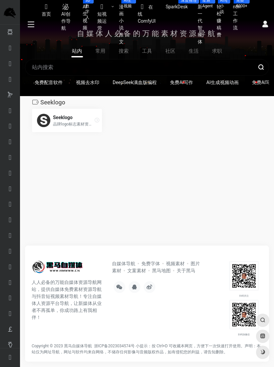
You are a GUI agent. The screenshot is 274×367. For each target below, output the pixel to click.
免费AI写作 (181, 82)
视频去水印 (87, 82)
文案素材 (136, 270)
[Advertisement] (132, 191)
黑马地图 (161, 270)
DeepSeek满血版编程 (135, 82)
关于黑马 (186, 270)
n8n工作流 (239, 15)
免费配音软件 (49, 82)
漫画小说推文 (126, 22)
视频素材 (175, 263)
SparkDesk (179, 4)
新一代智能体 (204, 22)
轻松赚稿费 (222, 18)
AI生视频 (87, 15)
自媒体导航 (123, 263)
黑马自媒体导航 (78, 346)
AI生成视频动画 (222, 82)
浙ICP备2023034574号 (114, 346)
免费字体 (150, 263)
